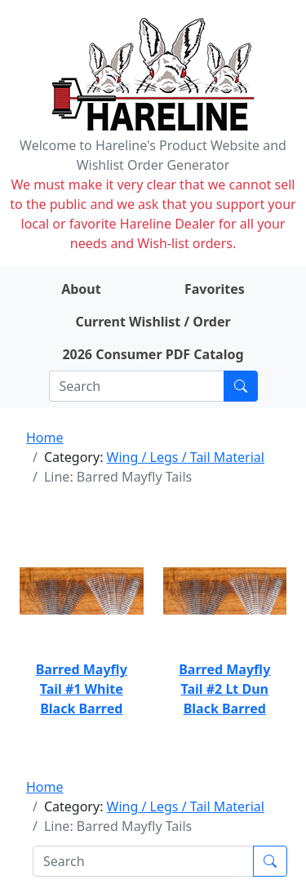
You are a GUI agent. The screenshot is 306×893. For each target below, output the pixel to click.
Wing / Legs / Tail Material (185, 457)
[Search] (136, 386)
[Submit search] (241, 386)
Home (45, 437)
